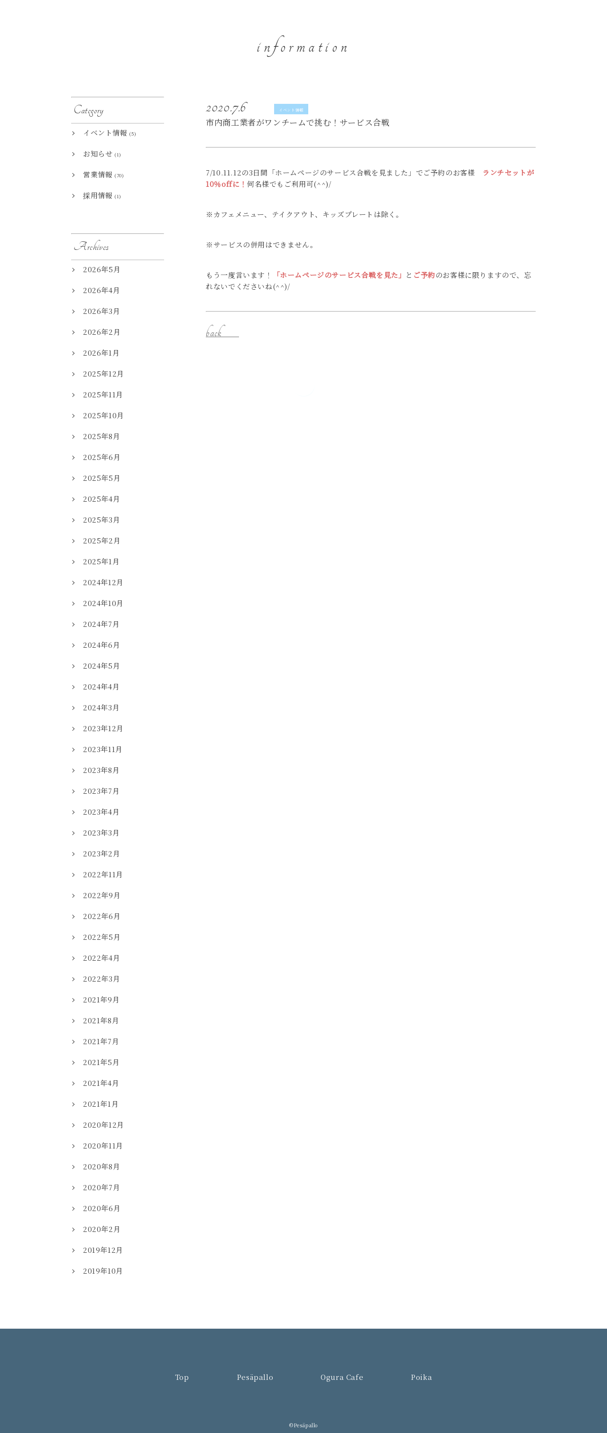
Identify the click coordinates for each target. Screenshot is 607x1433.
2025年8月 (101, 436)
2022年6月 (101, 916)
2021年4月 (101, 1083)
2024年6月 (101, 645)
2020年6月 (101, 1208)
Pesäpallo (433, 36)
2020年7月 (101, 1187)
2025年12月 (103, 373)
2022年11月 (103, 874)
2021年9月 (101, 999)
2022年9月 (101, 895)
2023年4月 (101, 812)
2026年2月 (101, 332)
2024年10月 (103, 603)
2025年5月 (101, 478)
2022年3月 (101, 978)
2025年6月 (101, 457)
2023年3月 (101, 832)
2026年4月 (101, 290)
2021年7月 (101, 1041)
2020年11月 (103, 1145)
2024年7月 (101, 624)
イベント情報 (291, 109)
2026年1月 (101, 353)
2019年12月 (103, 1250)
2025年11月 (103, 394)
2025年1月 (101, 561)
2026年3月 (101, 311)
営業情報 (97, 174)
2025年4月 (101, 499)
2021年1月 (101, 1104)
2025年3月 (101, 519)
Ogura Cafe (497, 36)
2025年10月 (103, 415)
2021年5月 (101, 1062)
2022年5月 (101, 937)
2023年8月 (101, 770)
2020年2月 (101, 1229)
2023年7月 (101, 791)
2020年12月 (103, 1125)
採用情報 (97, 195)
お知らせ (97, 153)
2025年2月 (101, 540)
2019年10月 (103, 1271)
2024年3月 (101, 707)
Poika (553, 36)
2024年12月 (103, 582)
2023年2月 (101, 853)
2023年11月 (103, 749)
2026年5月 (101, 269)
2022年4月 (101, 958)
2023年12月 (103, 728)
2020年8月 (101, 1166)
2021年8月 (101, 1020)
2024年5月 (101, 666)
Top (384, 36)
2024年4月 (101, 686)
